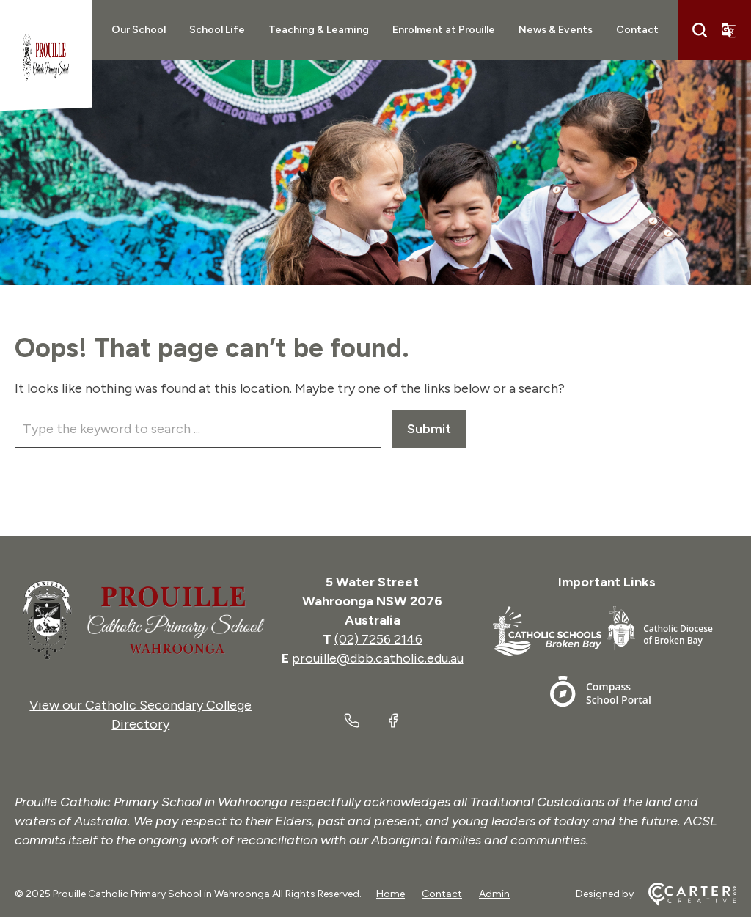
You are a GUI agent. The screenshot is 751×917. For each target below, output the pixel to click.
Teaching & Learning (318, 29)
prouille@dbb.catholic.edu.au (378, 658)
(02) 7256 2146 (378, 639)
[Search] (699, 30)
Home (390, 894)
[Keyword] (198, 429)
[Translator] (729, 30)
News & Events (556, 29)
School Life (217, 29)
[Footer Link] (550, 633)
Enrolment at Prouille (443, 29)
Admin (494, 894)
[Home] (141, 620)
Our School (138, 29)
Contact (637, 29)
